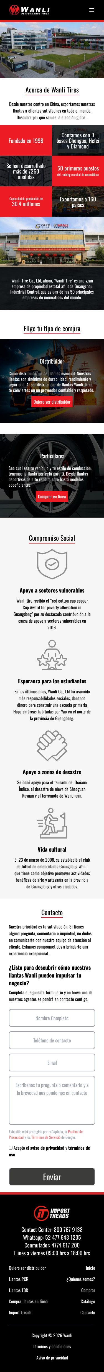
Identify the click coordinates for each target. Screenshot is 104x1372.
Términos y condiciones (52, 1346)
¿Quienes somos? (80, 1279)
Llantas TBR (18, 1290)
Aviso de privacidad (52, 1357)
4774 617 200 (66, 1245)
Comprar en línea (52, 496)
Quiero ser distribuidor (52, 401)
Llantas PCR (18, 1279)
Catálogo (88, 1301)
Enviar (52, 1176)
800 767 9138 (68, 1229)
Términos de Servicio (45, 1137)
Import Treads (20, 1312)
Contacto (87, 1312)
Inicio (90, 1267)
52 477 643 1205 (63, 1237)
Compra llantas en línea (28, 1301)
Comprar (88, 1290)
